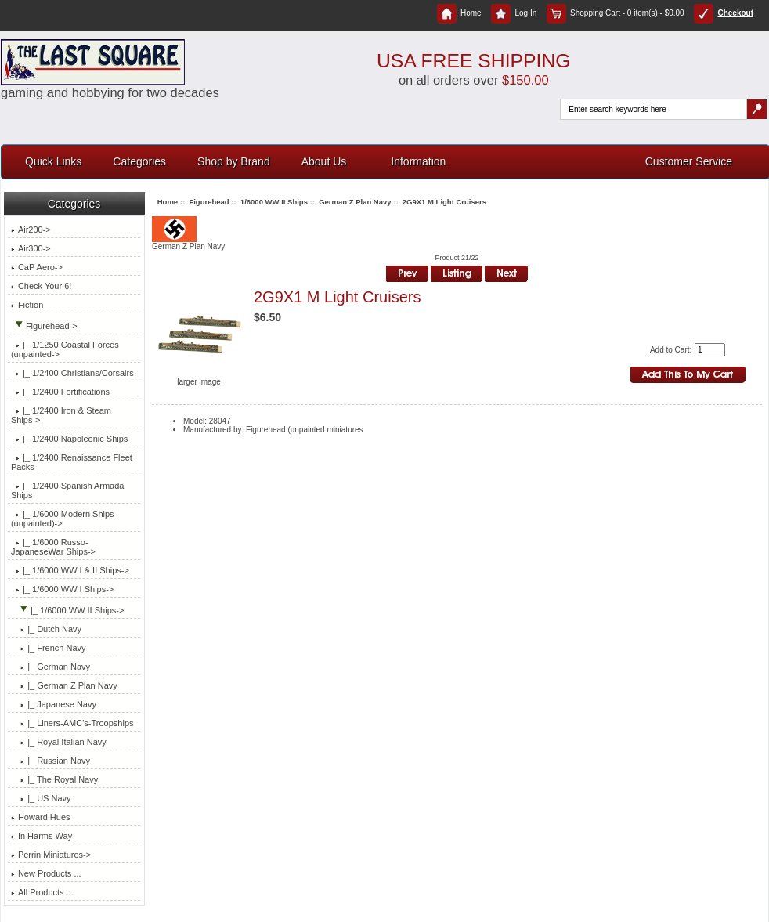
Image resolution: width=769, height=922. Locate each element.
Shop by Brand (233, 161)
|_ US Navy (41, 798)
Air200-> (31, 229)
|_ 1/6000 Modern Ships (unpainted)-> (62, 518)
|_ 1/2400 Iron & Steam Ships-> (61, 415)
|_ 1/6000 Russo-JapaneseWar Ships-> (53, 546)
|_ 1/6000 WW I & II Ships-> (70, 570)
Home (459, 13)
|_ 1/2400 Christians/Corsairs (72, 373)
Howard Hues (40, 817)
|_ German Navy (50, 666)
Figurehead (209, 201)
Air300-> (31, 248)
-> (44, 326)
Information (418, 161)
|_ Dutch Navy (46, 629)
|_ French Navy (48, 648)
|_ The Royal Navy (54, 779)
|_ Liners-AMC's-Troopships (72, 723)
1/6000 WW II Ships (274, 201)
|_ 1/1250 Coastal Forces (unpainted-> (65, 349)
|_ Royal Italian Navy (59, 742)
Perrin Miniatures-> (51, 854)
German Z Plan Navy (355, 201)
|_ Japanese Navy (53, 704)
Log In (513, 13)
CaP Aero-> (37, 267)
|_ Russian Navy (50, 760)
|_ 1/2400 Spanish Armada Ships (68, 490)
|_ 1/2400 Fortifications (60, 391)
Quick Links (53, 161)
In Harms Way (41, 836)
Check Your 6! (41, 286)
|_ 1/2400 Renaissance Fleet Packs (71, 462)
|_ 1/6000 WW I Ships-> (62, 589)
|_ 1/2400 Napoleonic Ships (69, 438)
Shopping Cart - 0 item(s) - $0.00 (615, 13)
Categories (139, 161)
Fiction (27, 304)
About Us (324, 161)
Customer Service (688, 161)
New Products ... (46, 873)
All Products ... (42, 892)
